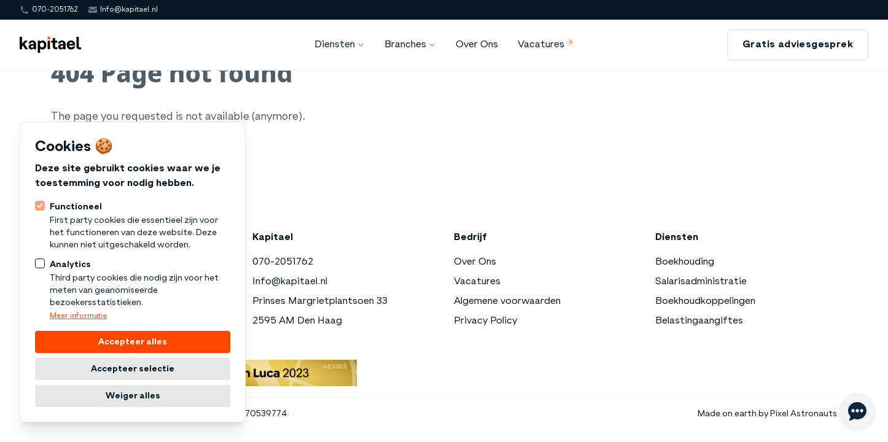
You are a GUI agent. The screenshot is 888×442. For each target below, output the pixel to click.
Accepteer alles (132, 342)
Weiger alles (133, 396)
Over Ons (475, 262)
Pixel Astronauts (803, 413)
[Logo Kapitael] (50, 44)
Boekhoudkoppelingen (705, 301)
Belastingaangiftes (699, 321)
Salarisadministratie (701, 282)
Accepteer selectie (132, 369)
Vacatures (477, 282)
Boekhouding (684, 262)
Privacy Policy (485, 321)
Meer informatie (78, 316)
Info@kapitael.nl (129, 10)
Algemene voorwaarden (507, 301)
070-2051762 (55, 10)
